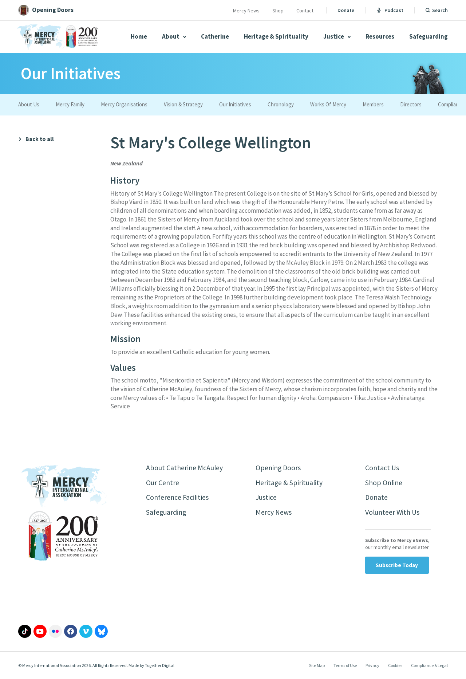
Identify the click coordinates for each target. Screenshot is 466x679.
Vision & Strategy (183, 104)
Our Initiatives (235, 104)
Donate (345, 10)
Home (139, 36)
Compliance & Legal (429, 666)
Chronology (281, 104)
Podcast (389, 10)
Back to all (39, 139)
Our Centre (162, 482)
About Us (28, 104)
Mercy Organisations (124, 104)
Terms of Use (345, 666)
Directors (411, 104)
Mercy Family (70, 104)
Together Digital (159, 666)
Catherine (215, 36)
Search (440, 10)
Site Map (317, 666)
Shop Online (384, 482)
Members (373, 104)
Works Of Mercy (328, 104)
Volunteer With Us (392, 512)
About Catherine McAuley (184, 467)
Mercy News (246, 10)
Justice (337, 36)
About (174, 36)
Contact (304, 10)
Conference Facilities (177, 497)
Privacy (372, 666)
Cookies (395, 666)
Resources (380, 36)
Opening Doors (278, 467)
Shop (278, 10)
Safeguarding (428, 36)
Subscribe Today (397, 565)
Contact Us (382, 467)
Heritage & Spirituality (276, 36)
